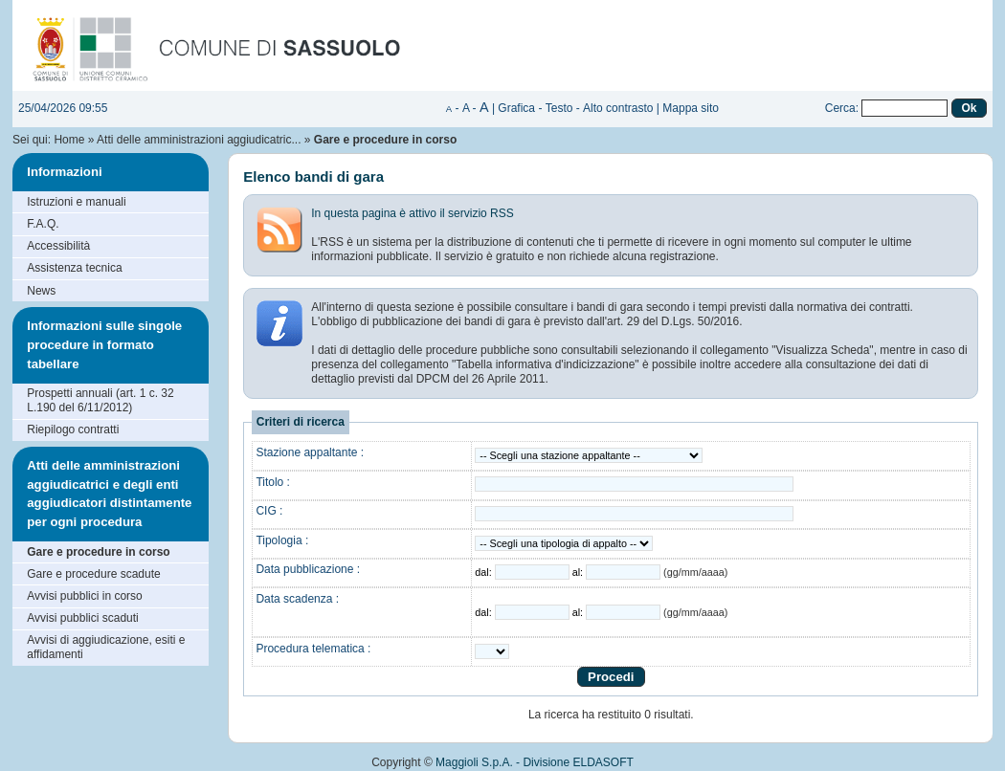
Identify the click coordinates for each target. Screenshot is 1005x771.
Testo (559, 108)
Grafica (516, 108)
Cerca (840, 108)
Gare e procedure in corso (98, 552)
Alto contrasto (618, 108)
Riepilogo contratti (73, 429)
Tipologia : (282, 540)
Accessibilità (58, 246)
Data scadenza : (297, 599)
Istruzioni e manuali (76, 202)
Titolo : (273, 482)
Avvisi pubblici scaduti (83, 618)
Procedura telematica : (313, 648)
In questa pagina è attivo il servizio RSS (412, 213)
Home (69, 139)
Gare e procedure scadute (93, 574)
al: (579, 572)
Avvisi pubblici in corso (85, 596)
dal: (484, 572)
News (41, 290)
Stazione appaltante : (310, 452)
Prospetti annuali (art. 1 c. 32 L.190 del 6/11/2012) (100, 400)
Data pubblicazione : (308, 569)
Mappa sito (690, 108)
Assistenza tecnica (74, 268)
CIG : (269, 511)
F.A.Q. (42, 224)
